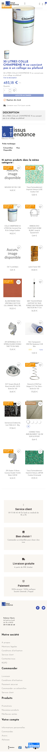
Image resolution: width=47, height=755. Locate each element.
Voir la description (10, 78)
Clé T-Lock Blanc (12, 267)
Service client (23, 509)
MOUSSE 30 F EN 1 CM (12, 187)
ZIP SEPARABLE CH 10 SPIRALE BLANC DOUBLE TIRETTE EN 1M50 (12, 344)
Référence (5, 139)
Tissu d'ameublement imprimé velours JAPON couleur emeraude (34, 473)
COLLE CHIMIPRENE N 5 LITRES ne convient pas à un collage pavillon (12, 228)
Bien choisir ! (23, 536)
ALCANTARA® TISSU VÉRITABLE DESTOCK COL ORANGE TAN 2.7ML (12, 303)
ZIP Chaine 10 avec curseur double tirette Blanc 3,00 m (13, 473)
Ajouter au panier (23, 95)
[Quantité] (6, 90)
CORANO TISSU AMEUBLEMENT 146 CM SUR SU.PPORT (34, 434)
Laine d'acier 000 (34, 267)
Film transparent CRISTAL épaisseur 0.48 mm (34, 344)
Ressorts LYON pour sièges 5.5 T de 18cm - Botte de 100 (34, 386)
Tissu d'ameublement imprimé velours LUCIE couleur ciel (34, 189)
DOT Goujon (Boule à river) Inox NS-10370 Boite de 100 (12, 386)
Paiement (23, 585)
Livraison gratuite (23, 563)
